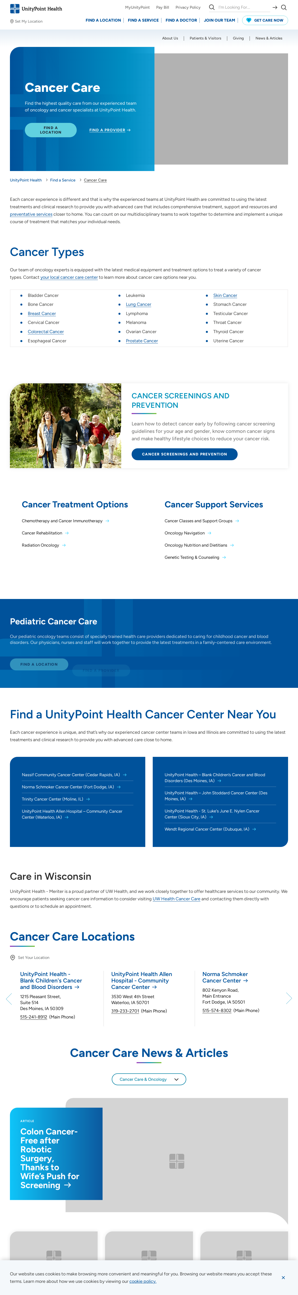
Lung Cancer (138, 304)
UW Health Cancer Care (176, 899)
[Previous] (9, 999)
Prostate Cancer (142, 341)
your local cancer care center (69, 277)
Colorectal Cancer (46, 331)
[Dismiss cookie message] (283, 1277)
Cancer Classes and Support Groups (199, 520)
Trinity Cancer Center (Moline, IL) (53, 799)
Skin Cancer (225, 295)
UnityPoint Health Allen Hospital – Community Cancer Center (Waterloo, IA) (72, 814)
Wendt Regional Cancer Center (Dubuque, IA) (207, 829)
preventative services (31, 214)
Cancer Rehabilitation (42, 532)
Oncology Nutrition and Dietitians (196, 545)
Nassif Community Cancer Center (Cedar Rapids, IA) (71, 774)
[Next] (288, 999)
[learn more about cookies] (142, 1281)
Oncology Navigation (185, 532)
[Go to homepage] (36, 8)
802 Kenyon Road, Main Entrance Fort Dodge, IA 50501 (223, 996)
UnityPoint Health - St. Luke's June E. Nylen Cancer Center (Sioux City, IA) (212, 813)
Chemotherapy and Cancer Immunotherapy (63, 520)
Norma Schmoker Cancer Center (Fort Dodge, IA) (68, 786)
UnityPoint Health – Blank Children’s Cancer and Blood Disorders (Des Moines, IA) (215, 777)
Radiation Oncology (41, 545)
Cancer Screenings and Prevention (184, 459)
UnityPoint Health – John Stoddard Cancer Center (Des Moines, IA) (216, 795)
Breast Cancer (42, 313)
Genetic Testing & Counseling (192, 557)
